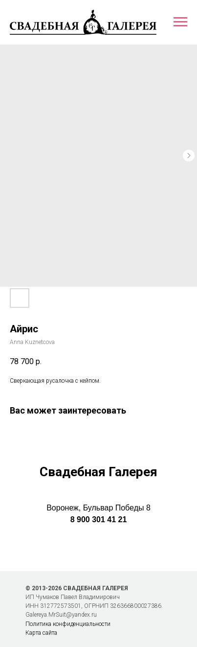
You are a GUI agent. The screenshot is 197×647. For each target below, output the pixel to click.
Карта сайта (41, 632)
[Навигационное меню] (180, 22)
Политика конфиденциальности (67, 624)
